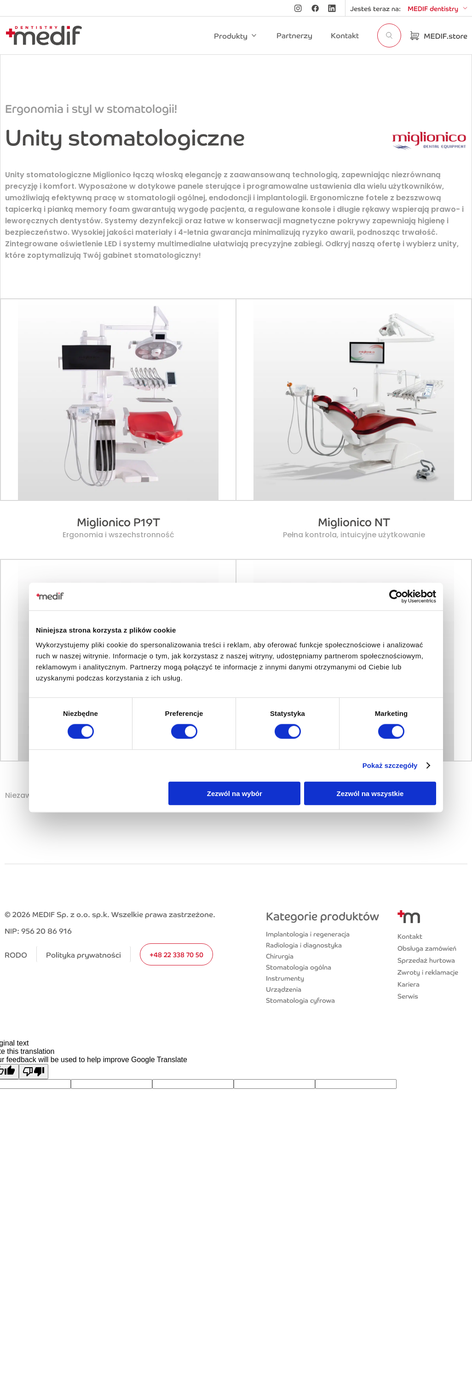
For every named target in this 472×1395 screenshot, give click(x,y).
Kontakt (409, 936)
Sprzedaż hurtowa (426, 960)
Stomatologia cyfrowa (300, 1000)
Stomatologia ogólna (298, 967)
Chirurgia (280, 956)
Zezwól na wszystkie (370, 793)
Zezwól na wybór (234, 793)
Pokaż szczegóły (390, 765)
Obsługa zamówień (426, 948)
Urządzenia (283, 989)
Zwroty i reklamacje (427, 972)
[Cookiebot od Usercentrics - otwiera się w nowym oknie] (396, 597)
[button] (236, 35)
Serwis (407, 996)
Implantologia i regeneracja (308, 933)
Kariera (408, 984)
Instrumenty (285, 978)
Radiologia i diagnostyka (304, 945)
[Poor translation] (33, 1071)
